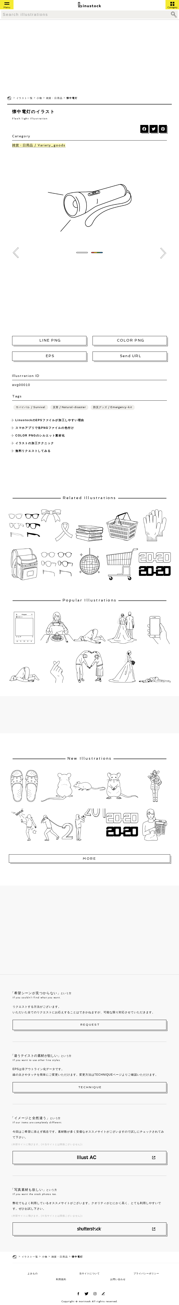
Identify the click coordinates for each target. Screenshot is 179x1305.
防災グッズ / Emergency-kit (112, 407)
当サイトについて (89, 1273)
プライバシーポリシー (146, 1273)
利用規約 (61, 1279)
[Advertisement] (89, 57)
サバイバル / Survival (30, 407)
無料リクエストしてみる (33, 451)
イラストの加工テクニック (34, 443)
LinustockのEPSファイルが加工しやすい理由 (49, 420)
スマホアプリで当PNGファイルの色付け (44, 427)
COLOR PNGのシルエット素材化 (40, 435)
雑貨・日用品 (54, 98)
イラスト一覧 (24, 98)
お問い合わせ (118, 1279)
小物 (39, 98)
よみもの (33, 1273)
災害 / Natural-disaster (69, 407)
